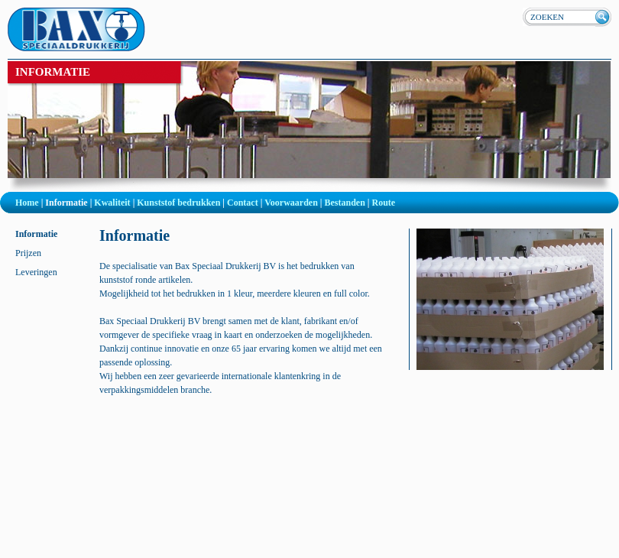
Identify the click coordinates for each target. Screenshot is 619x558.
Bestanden (345, 202)
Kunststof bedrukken (178, 202)
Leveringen (36, 272)
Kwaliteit (112, 202)
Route (384, 202)
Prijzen (28, 253)
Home (27, 202)
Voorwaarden (291, 202)
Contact (242, 202)
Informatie (66, 202)
